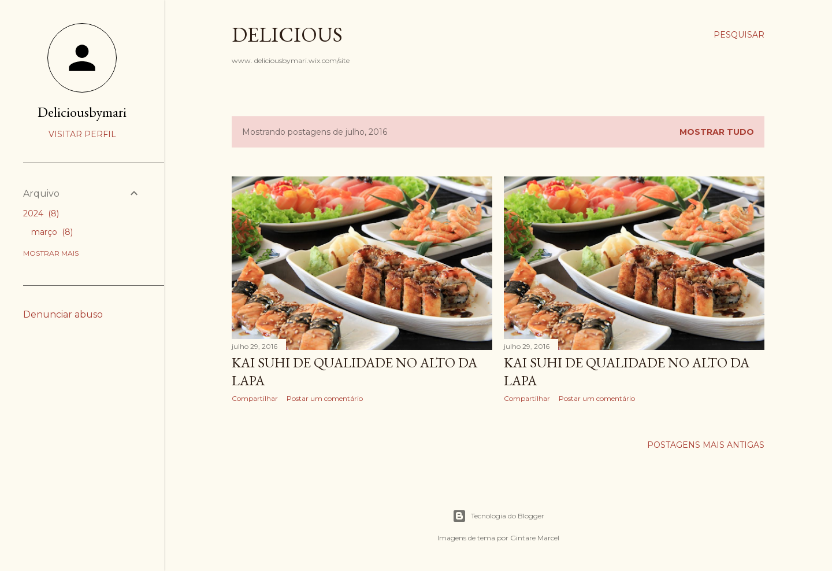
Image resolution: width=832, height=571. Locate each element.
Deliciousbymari (82, 112)
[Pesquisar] (739, 35)
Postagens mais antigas (705, 445)
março (52, 232)
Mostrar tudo (716, 132)
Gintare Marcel (534, 537)
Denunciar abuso (63, 314)
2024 (41, 213)
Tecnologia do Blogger (498, 516)
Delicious (287, 34)
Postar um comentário (325, 398)
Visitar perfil (82, 134)
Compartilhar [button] (255, 398)
